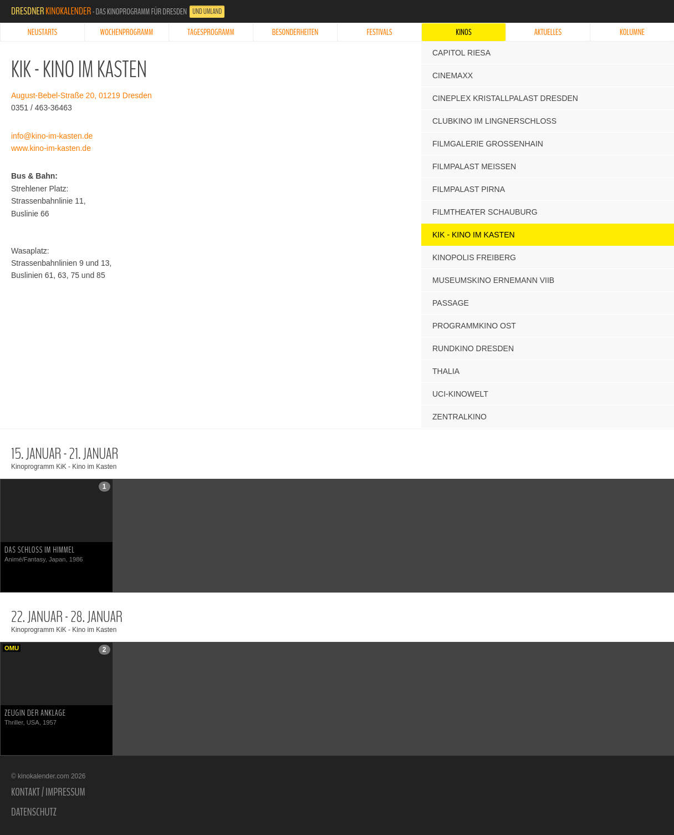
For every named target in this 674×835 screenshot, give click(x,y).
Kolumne (632, 32)
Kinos (463, 32)
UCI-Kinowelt (460, 393)
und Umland (207, 12)
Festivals (379, 32)
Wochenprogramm (127, 32)
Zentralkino (459, 416)
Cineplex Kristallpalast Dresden (505, 98)
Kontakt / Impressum (48, 792)
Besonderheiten (295, 32)
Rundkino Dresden (473, 348)
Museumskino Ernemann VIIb (493, 280)
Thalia (445, 371)
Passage (450, 302)
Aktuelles (548, 32)
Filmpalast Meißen (474, 166)
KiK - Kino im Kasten (473, 234)
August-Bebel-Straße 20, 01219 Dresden (81, 95)
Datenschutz (34, 812)
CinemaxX (452, 75)
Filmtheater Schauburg (485, 212)
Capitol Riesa (461, 52)
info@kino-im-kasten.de (52, 135)
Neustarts (42, 32)
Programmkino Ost (474, 325)
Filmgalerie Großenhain (487, 143)
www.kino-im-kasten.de (51, 148)
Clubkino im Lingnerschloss (494, 121)
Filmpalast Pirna (468, 189)
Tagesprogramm (210, 32)
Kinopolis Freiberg (474, 257)
